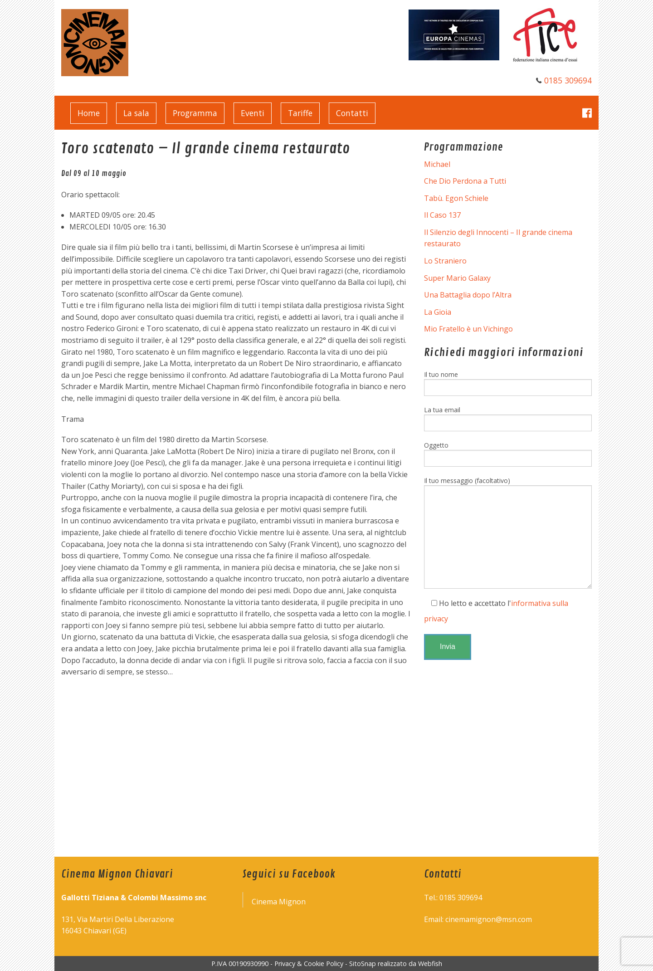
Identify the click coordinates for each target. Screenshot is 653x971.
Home (89, 112)
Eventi (252, 112)
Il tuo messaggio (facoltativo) (508, 532)
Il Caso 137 (442, 215)
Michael (437, 164)
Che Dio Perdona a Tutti (465, 181)
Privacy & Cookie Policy (308, 963)
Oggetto (508, 454)
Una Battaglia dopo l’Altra (468, 295)
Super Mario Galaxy (457, 278)
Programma (195, 112)
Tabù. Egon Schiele (456, 198)
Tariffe (300, 112)
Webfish (430, 963)
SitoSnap (362, 963)
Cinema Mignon (279, 902)
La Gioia (437, 312)
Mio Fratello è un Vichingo (468, 329)
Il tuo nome (508, 383)
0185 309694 (568, 80)
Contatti (352, 112)
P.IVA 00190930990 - (242, 963)
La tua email (508, 418)
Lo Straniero (445, 261)
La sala (136, 112)
